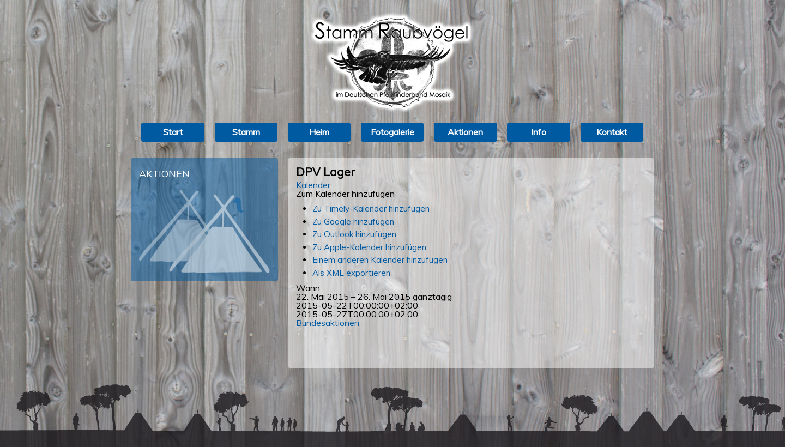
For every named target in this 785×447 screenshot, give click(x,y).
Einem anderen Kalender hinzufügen (380, 260)
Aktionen (465, 131)
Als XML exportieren (351, 273)
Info (538, 131)
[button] (345, 193)
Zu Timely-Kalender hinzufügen (371, 208)
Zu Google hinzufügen (353, 221)
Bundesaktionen (327, 322)
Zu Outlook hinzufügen (354, 234)
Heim (319, 131)
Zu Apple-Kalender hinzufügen (369, 247)
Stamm (246, 131)
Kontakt (611, 131)
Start (173, 131)
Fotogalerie (392, 131)
